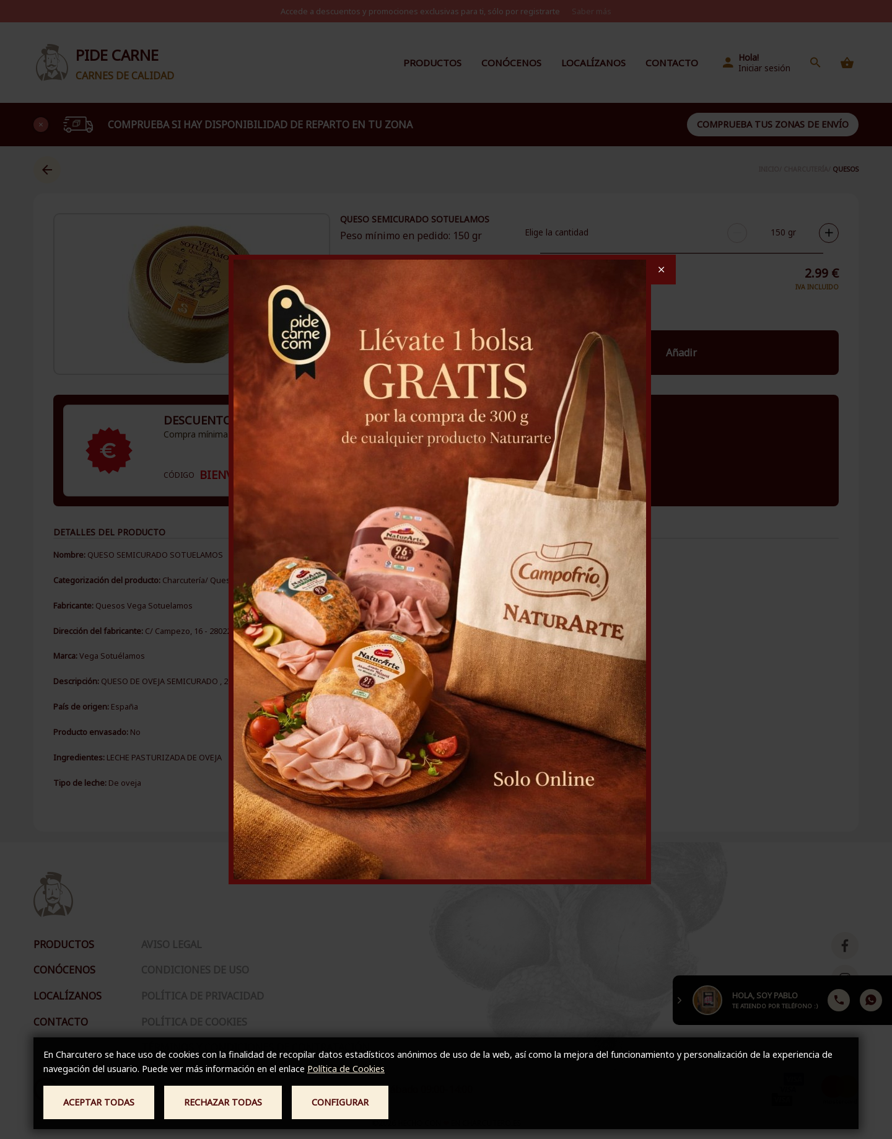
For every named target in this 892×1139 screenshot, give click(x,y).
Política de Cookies (346, 1069)
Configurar (340, 1102)
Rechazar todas (223, 1102)
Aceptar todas (98, 1102)
